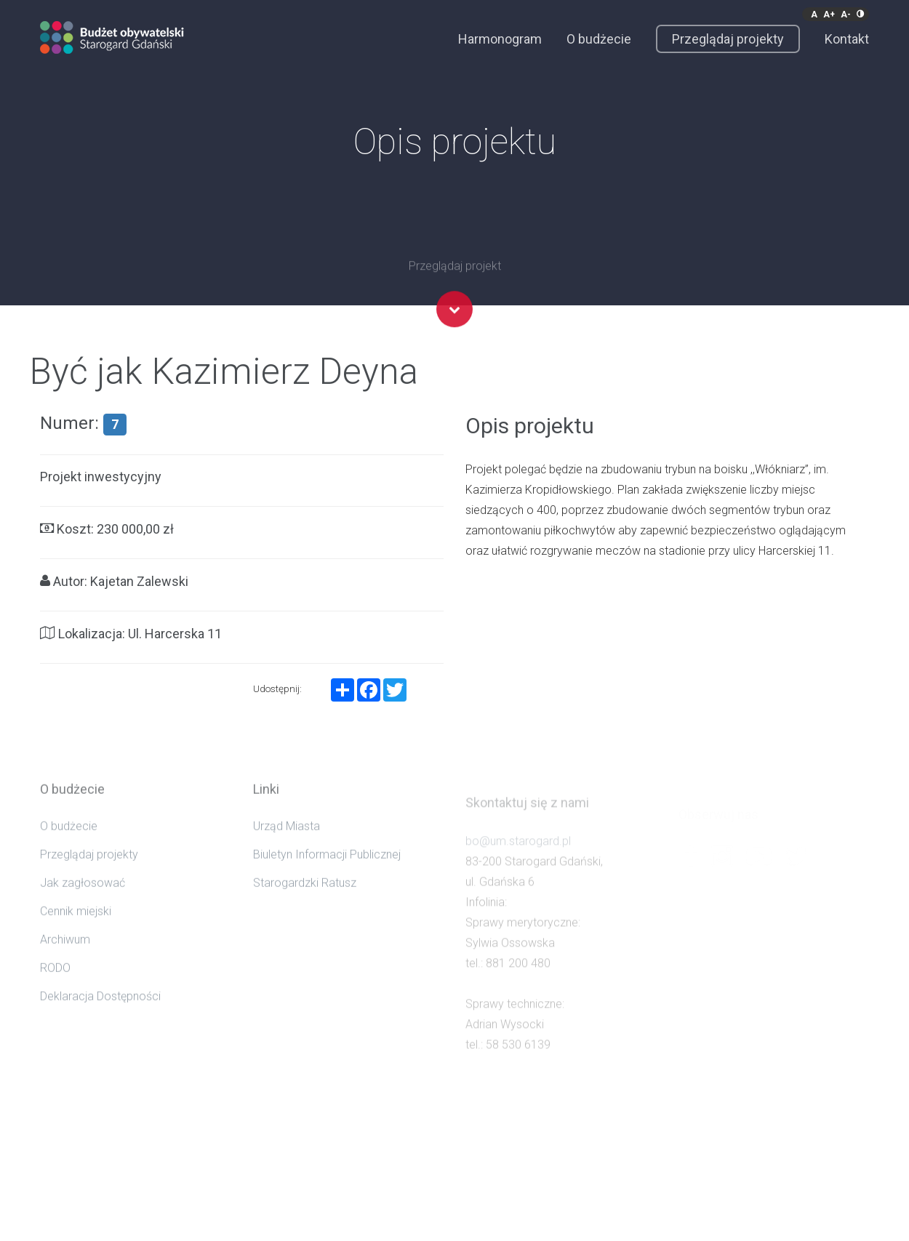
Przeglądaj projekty (728, 39)
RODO (55, 982)
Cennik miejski (75, 925)
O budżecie (598, 39)
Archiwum (65, 953)
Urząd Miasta (286, 840)
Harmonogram (500, 39)
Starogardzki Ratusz (304, 897)
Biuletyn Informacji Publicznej (327, 868)
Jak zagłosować (82, 897)
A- (846, 14)
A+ (829, 14)
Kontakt (847, 39)
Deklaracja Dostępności (100, 1010)
